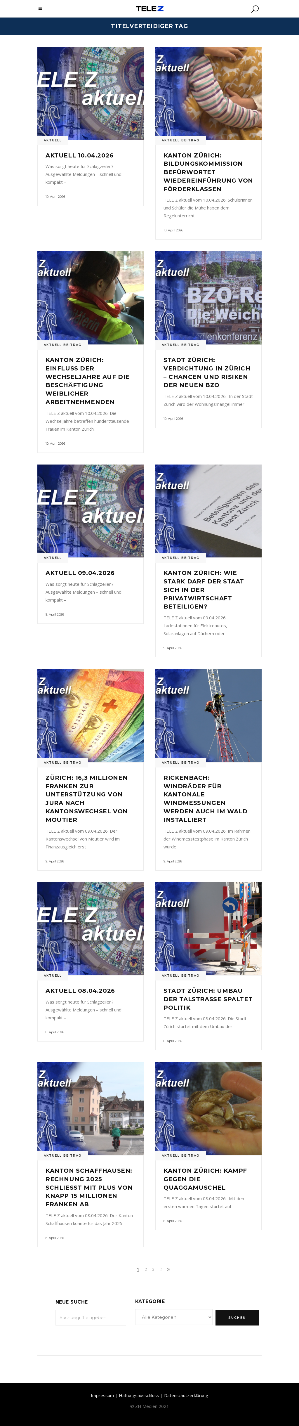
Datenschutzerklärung (186, 1395)
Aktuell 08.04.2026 (80, 990)
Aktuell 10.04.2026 (80, 155)
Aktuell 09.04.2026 (80, 572)
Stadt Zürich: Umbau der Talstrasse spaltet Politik (208, 999)
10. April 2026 (55, 197)
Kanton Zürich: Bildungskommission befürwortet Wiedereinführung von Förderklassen (208, 172)
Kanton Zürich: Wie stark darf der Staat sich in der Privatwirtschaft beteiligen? (204, 589)
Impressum (102, 1395)
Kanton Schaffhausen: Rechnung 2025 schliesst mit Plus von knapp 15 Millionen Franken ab (89, 1187)
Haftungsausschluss (139, 1395)
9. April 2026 (55, 614)
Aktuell (53, 140)
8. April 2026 (55, 1032)
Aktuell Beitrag (180, 140)
